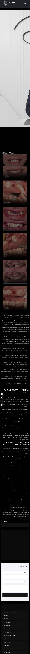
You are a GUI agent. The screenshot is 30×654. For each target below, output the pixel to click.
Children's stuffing (8, 642)
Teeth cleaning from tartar (10, 628)
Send (15, 595)
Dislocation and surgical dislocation (12, 638)
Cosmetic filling (7, 632)
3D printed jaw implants (9, 618)
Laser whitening (7, 649)
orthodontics (7, 625)
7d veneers (6, 615)
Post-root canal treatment (10, 635)
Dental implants (7, 622)
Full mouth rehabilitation (9, 612)
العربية (25, 3)
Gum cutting (7, 652)
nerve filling (6, 645)
